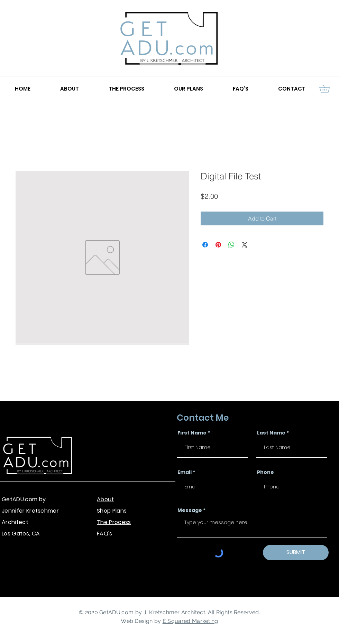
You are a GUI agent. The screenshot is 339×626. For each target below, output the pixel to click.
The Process (114, 522)
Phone (265, 472)
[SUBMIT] (296, 552)
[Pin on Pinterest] (218, 245)
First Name (192, 432)
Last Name (271, 432)
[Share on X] (244, 245)
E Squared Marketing (190, 621)
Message (189, 510)
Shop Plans (112, 511)
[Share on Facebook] (205, 245)
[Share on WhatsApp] (231, 245)
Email (184, 472)
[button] (328, 88)
